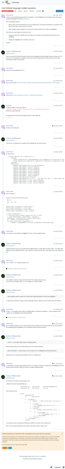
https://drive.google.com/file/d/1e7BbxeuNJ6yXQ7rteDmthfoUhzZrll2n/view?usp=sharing (38, 82)
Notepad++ (37, 456)
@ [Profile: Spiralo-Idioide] (10, 53)
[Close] (62, 434)
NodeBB (31, 458)
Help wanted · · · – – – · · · (7, 11)
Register (5, 447)
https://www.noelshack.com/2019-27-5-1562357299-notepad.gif (26, 95)
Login (10, 447)
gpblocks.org (26, 18)
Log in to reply (60, 11)
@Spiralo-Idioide (16, 51)
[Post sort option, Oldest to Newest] (53, 11)
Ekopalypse (9, 51)
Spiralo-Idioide (9, 15)
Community (15, 2)
